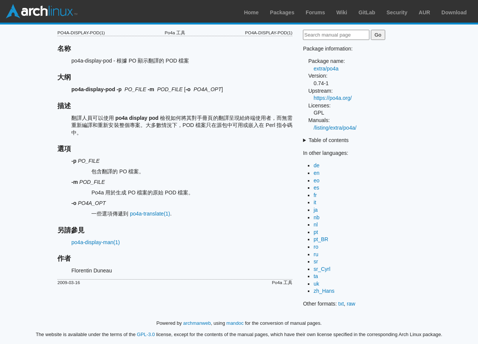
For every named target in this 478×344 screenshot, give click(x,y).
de (317, 165)
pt (316, 232)
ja (316, 210)
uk (316, 284)
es (316, 188)
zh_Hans (324, 291)
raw (351, 304)
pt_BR (321, 239)
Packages (282, 12)
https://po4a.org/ (333, 98)
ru (316, 254)
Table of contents (329, 140)
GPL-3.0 (146, 334)
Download (454, 12)
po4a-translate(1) (150, 214)
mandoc (235, 323)
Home (251, 12)
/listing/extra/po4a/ (335, 128)
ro (316, 247)
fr (315, 195)
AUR (424, 12)
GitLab (366, 12)
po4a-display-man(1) (95, 242)
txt (341, 304)
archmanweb (197, 323)
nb (317, 217)
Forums (315, 12)
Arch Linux (41, 11)
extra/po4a (326, 69)
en (317, 173)
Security (397, 12)
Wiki (342, 12)
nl (316, 225)
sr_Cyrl (322, 269)
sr (316, 261)
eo (317, 180)
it (315, 202)
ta (316, 276)
